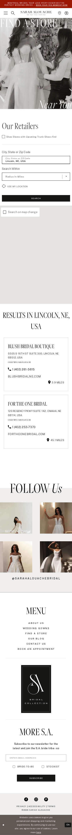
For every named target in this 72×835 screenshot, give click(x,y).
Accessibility (37, 806)
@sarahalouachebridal (36, 578)
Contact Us (36, 643)
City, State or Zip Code (16, 152)
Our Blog (36, 638)
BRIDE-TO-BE (25, 766)
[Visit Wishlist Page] (66, 13)
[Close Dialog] (3, 825)
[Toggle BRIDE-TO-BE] (14, 766)
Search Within (11, 168)
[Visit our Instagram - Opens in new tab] (36, 799)
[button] (5, 13)
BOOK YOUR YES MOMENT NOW (52, 5)
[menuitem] (5, 13)
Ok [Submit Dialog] (68, 825)
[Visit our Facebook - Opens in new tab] (26, 799)
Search (36, 198)
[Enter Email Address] (36, 757)
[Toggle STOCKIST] (43, 766)
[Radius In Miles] (36, 177)
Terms (51, 806)
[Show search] (12, 13)
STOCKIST (52, 766)
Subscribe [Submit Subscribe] (36, 778)
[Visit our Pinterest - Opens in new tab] (46, 799)
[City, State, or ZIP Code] (36, 160)
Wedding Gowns (36, 628)
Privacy (21, 806)
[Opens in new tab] (24, 376)
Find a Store (36, 633)
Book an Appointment (36, 649)
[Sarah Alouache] (36, 13)
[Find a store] (59, 13)
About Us (36, 623)
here (38, 832)
